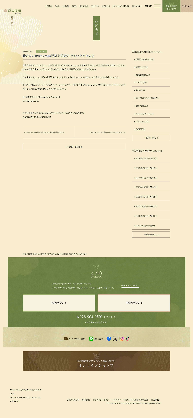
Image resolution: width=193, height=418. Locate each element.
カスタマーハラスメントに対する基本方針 (131, 407)
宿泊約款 (86, 407)
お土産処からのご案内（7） (146, 105)
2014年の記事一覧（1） (144, 233)
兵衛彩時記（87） (142, 82)
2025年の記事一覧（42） (145, 175)
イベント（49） (140, 90)
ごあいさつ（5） (141, 128)
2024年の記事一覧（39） (145, 185)
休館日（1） (139, 136)
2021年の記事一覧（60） (145, 213)
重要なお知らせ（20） (144, 66)
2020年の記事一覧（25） (145, 223)
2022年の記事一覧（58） (145, 204)
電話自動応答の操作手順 (95, 329)
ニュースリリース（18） (144, 121)
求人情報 (155, 407)
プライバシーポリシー (102, 407)
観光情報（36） (141, 113)
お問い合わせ (73, 407)
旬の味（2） (139, 97)
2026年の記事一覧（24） (145, 166)
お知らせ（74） (141, 74)
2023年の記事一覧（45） (145, 194)
